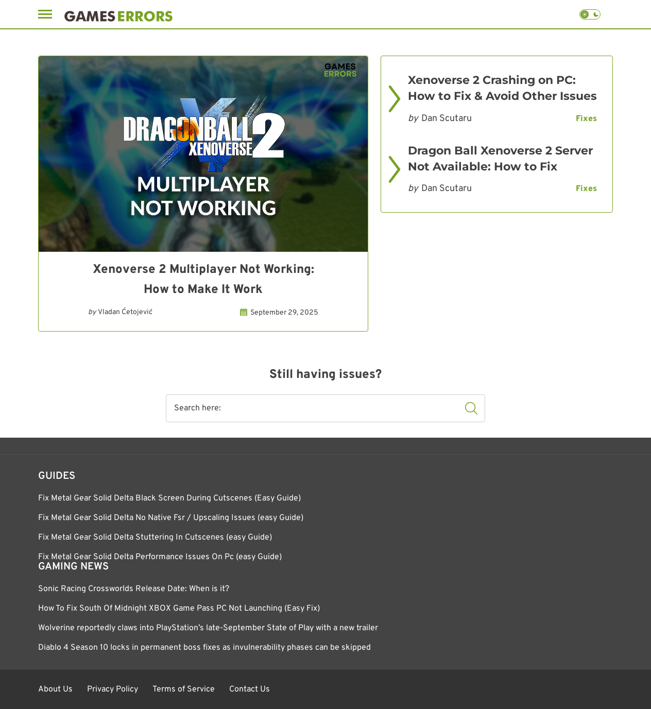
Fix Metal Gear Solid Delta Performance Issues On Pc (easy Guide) (160, 557)
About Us (55, 689)
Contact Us (249, 689)
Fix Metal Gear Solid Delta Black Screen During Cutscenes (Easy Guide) (169, 498)
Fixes (586, 119)
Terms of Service (183, 689)
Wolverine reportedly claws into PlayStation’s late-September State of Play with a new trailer (208, 628)
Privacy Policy (112, 689)
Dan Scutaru (446, 119)
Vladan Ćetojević (125, 312)
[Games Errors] (118, 14)
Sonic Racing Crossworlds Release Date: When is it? (133, 589)
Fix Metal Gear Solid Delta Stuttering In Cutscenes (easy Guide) (155, 537)
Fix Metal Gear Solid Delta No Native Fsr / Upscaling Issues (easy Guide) (170, 518)
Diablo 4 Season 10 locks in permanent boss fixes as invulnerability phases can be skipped (204, 648)
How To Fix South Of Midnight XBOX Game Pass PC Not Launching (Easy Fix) (179, 608)
